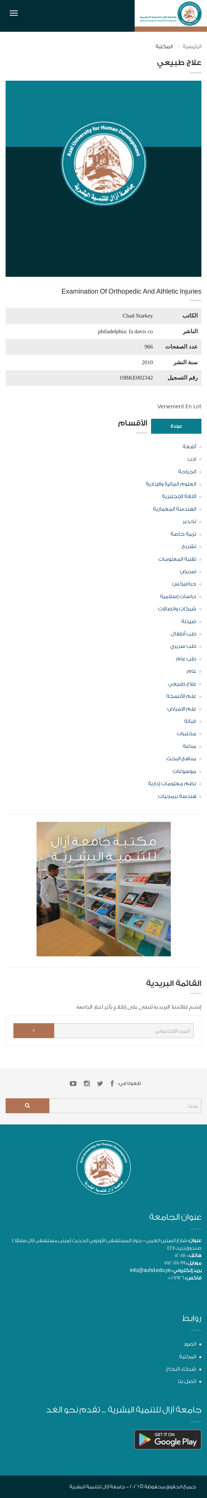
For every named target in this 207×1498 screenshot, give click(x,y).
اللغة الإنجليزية (179, 496)
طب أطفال (183, 634)
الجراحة (187, 472)
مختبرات (186, 734)
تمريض (188, 572)
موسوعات (184, 771)
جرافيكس (184, 584)
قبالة (190, 721)
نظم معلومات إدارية (172, 784)
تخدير (189, 521)
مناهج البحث (181, 759)
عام (191, 671)
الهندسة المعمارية (174, 509)
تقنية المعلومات (177, 559)
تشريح (189, 547)
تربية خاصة (183, 534)
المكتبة (187, 1357)
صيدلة (188, 622)
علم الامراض (181, 709)
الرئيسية (192, 47)
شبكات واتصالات (177, 609)
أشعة (189, 447)
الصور (190, 1344)
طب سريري (183, 646)
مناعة (189, 746)
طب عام (186, 659)
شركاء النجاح (181, 1369)
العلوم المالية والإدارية (171, 484)
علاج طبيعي (182, 684)
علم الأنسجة (181, 696)
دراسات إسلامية (178, 597)
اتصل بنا (187, 1381)
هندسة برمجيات (177, 796)
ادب (192, 459)
